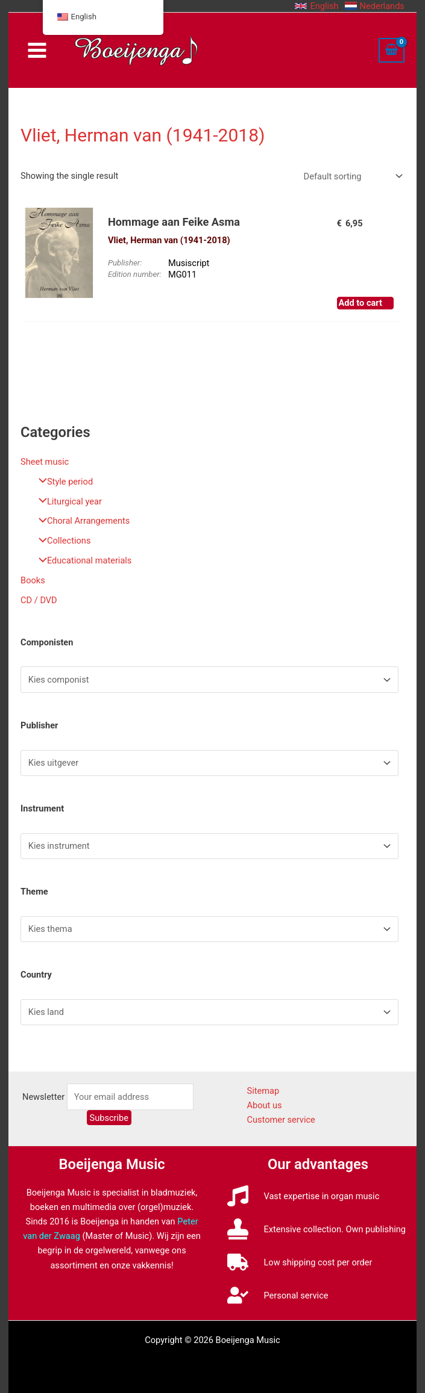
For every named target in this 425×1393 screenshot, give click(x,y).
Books (32, 580)
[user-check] (277, 1295)
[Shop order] (352, 176)
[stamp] (316, 1228)
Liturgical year (67, 501)
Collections (61, 540)
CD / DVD (38, 600)
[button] (316, 6)
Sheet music (44, 461)
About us (264, 1105)
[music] (303, 1195)
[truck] (299, 1262)
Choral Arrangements (81, 520)
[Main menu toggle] (37, 50)
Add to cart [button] (360, 302)
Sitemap (263, 1090)
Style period (63, 481)
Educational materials (82, 560)
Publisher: (125, 262)
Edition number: (135, 274)
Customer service (281, 1119)
